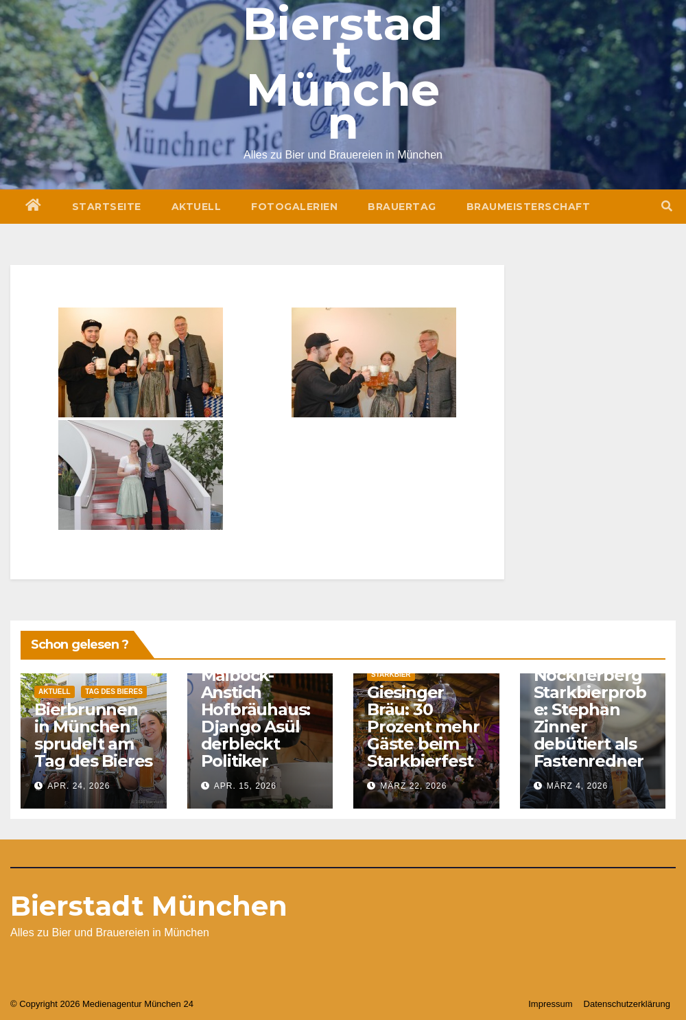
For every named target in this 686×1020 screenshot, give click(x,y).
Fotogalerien (294, 206)
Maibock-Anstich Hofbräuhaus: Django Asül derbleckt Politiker (256, 718)
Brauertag (402, 206)
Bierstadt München (148, 906)
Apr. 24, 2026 (78, 786)
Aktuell (197, 206)
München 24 (168, 1004)
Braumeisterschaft (528, 206)
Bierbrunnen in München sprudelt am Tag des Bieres (93, 735)
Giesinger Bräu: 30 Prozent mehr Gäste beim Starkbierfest (423, 726)
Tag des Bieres (114, 691)
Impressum (550, 1004)
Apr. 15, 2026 (245, 786)
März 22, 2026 (413, 786)
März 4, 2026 (577, 786)
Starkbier (391, 674)
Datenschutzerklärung (627, 1004)
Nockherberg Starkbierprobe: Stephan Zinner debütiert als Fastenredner (590, 718)
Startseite (106, 206)
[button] (666, 206)
